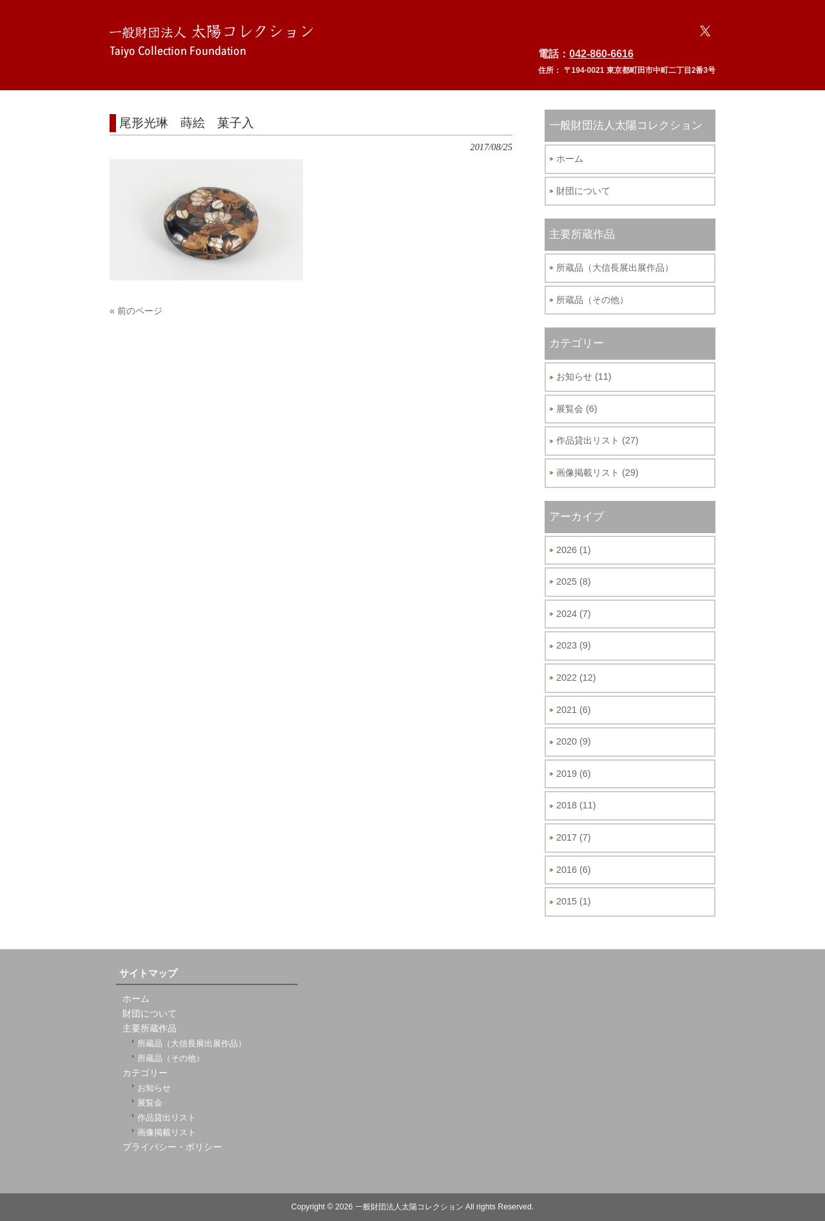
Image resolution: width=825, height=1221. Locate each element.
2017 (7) (573, 837)
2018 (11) (576, 805)
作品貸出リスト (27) (597, 440)
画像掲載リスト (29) (597, 472)
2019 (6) (573, 773)
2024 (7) (573, 614)
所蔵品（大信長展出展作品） (615, 267)
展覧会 (149, 1103)
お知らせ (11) (584, 376)
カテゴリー (145, 1073)
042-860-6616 (601, 53)
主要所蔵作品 (149, 1028)
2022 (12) (576, 677)
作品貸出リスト (166, 1117)
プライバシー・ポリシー (172, 1147)
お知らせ (154, 1088)
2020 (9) (573, 741)
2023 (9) (573, 645)
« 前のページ (136, 311)
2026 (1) (573, 550)
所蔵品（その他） (592, 300)
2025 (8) (573, 581)
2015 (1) (573, 901)
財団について (583, 191)
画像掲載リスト (166, 1132)
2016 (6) (573, 869)
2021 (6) (573, 710)
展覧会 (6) (576, 409)
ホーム (569, 158)
